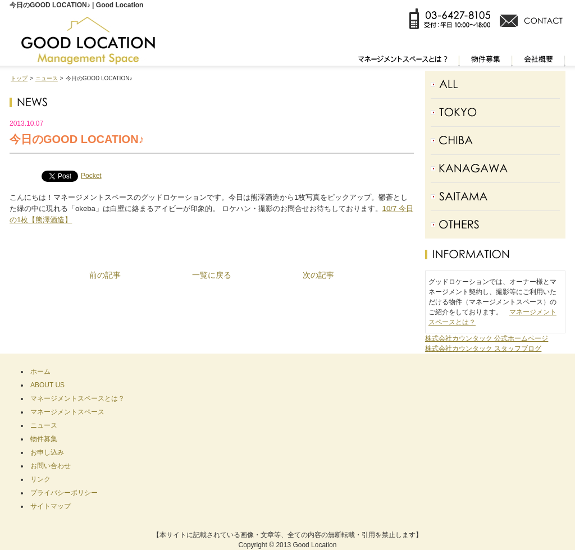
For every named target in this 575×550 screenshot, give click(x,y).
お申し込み (47, 452)
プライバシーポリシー (64, 493)
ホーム (40, 371)
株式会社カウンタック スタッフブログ (483, 348)
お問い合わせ (50, 466)
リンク (40, 479)
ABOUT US (47, 385)
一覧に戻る (211, 275)
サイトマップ (50, 506)
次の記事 (318, 275)
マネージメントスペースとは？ (77, 398)
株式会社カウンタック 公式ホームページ (486, 338)
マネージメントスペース (67, 412)
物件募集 (43, 439)
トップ (19, 78)
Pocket (91, 176)
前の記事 (105, 275)
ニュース (46, 78)
